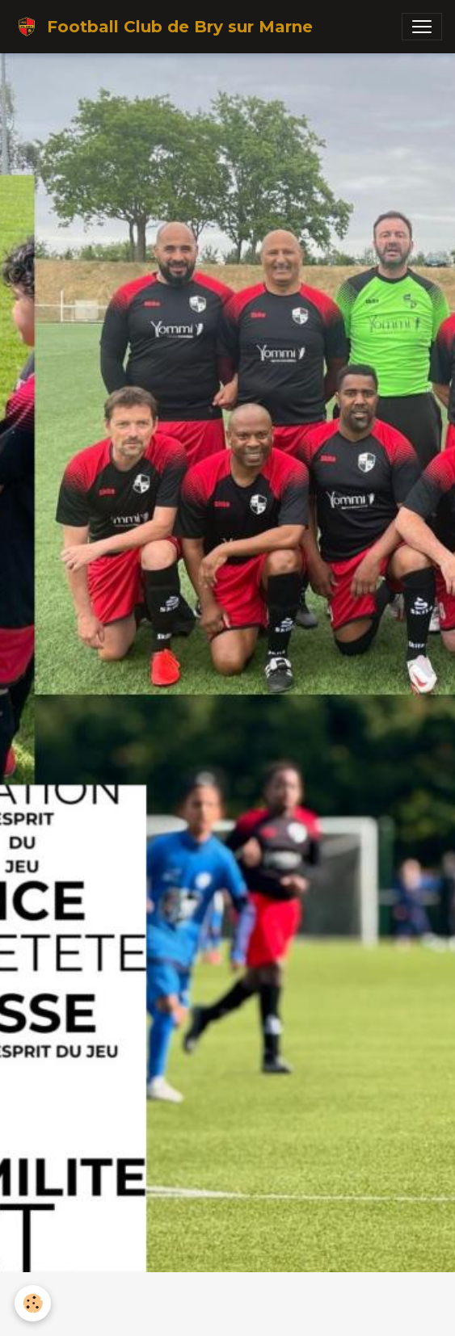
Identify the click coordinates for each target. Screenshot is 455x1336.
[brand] (163, 26)
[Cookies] (33, 1303)
